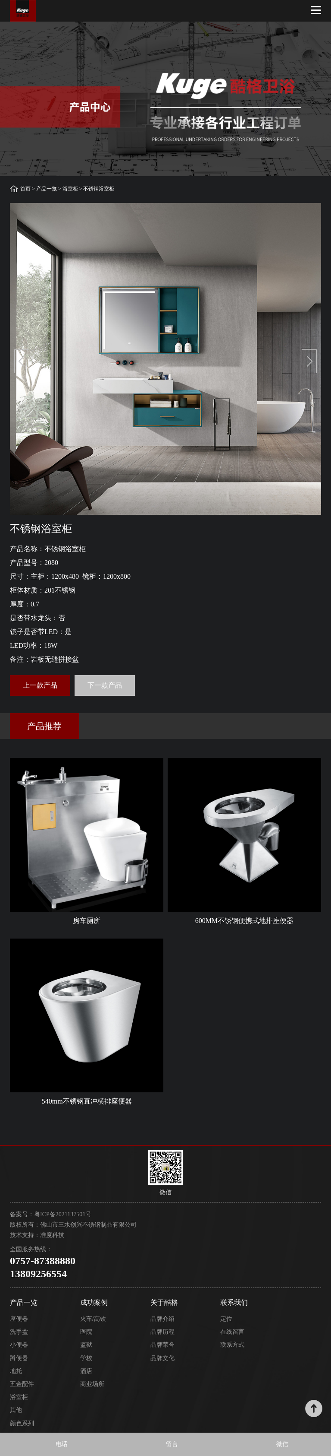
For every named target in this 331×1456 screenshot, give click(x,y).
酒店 (86, 1371)
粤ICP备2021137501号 (62, 1214)
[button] (21, 361)
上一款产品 (40, 685)
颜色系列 (22, 1423)
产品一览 (46, 189)
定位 (226, 1319)
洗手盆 (19, 1332)
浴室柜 (70, 189)
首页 (25, 189)
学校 (86, 1358)
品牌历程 (162, 1332)
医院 (86, 1332)
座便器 (19, 1319)
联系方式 (232, 1345)
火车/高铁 (93, 1319)
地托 (16, 1371)
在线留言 (232, 1332)
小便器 (19, 1345)
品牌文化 (162, 1358)
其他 (16, 1410)
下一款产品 (104, 685)
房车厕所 (86, 920)
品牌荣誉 (162, 1345)
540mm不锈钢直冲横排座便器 (87, 1101)
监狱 (86, 1345)
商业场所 (92, 1384)
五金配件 (22, 1384)
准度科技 (52, 1235)
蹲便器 (19, 1358)
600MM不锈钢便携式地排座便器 (244, 920)
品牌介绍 (162, 1319)
